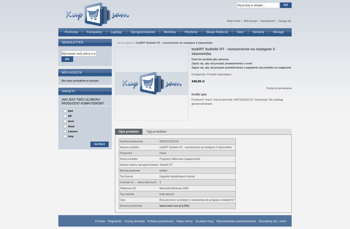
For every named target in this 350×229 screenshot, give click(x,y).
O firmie (100, 221)
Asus (71, 126)
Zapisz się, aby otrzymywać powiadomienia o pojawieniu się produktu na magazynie (241, 67)
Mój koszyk (250, 20)
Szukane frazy (204, 221)
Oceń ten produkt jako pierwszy (210, 59)
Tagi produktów (156, 131)
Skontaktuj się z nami (272, 221)
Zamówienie (267, 20)
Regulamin (115, 221)
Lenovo (73, 131)
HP (70, 116)
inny (71, 136)
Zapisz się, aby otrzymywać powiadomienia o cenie (222, 63)
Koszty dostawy (134, 221)
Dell (70, 111)
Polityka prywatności (161, 221)
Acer (71, 121)
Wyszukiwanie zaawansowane (236, 221)
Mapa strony (184, 221)
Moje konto (233, 20)
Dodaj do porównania (279, 88)
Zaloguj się (284, 20)
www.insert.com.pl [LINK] (174, 205)
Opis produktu (129, 131)
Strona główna (125, 42)
